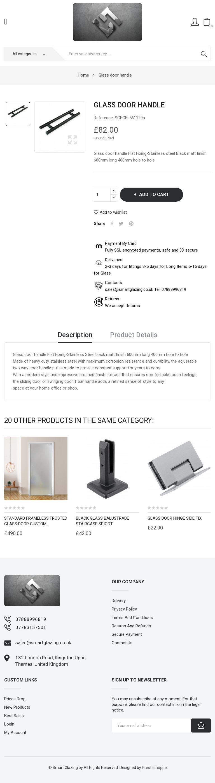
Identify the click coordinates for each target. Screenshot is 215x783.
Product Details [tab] (133, 335)
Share (112, 223)
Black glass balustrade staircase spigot (102, 521)
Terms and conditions (132, 617)
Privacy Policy (124, 609)
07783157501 (30, 627)
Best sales (14, 715)
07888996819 (30, 619)
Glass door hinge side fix (175, 518)
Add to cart (153, 194)
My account (15, 732)
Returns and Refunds (131, 625)
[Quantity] (102, 195)
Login (9, 724)
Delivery (119, 600)
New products (17, 707)
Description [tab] (75, 335)
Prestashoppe (154, 767)
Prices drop (14, 698)
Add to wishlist (110, 212)
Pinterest (131, 223)
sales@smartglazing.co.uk (43, 642)
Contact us (122, 642)
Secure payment (127, 634)
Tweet (121, 223)
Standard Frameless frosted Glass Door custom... (35, 521)
